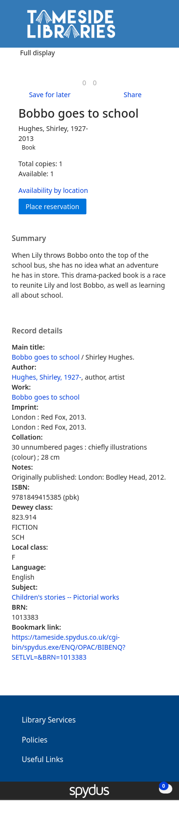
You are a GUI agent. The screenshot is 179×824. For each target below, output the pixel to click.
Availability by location (53, 190)
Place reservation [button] (56, 206)
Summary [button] (29, 238)
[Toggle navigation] (157, 27)
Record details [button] (37, 331)
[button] (145, 27)
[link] (84, 82)
